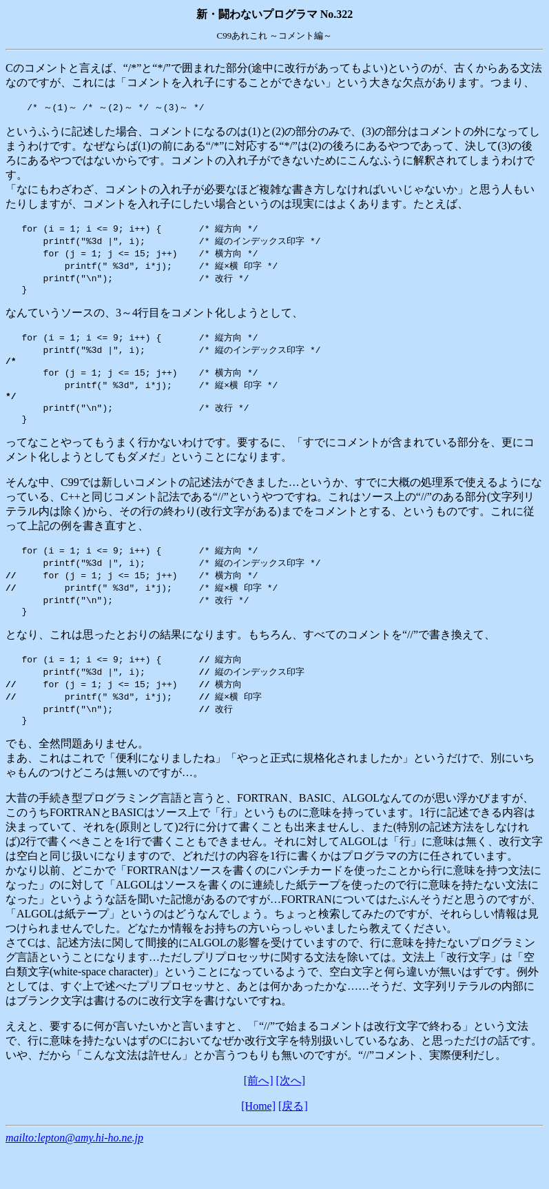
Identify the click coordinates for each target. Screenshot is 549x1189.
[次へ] (291, 1107)
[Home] (258, 1133)
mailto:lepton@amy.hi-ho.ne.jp (74, 1164)
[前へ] (258, 1107)
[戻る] (293, 1133)
